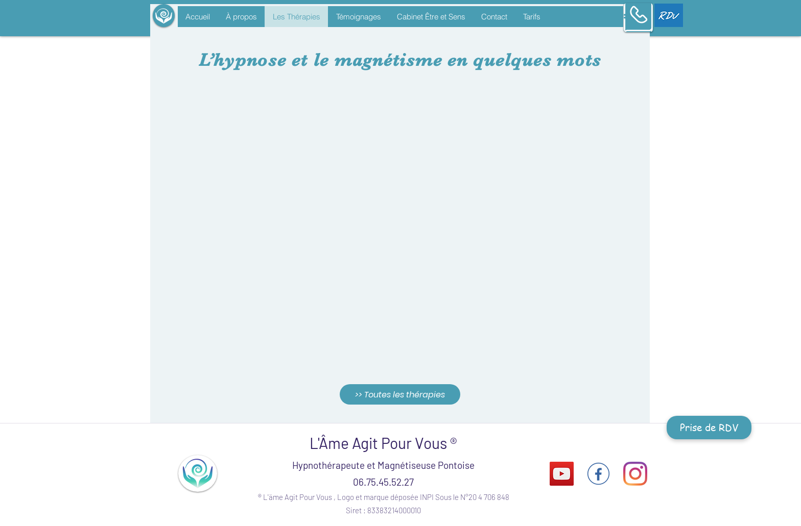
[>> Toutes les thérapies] (400, 394)
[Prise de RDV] (709, 427)
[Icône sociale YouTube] (562, 474)
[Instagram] (635, 474)
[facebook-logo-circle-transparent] (598, 474)
